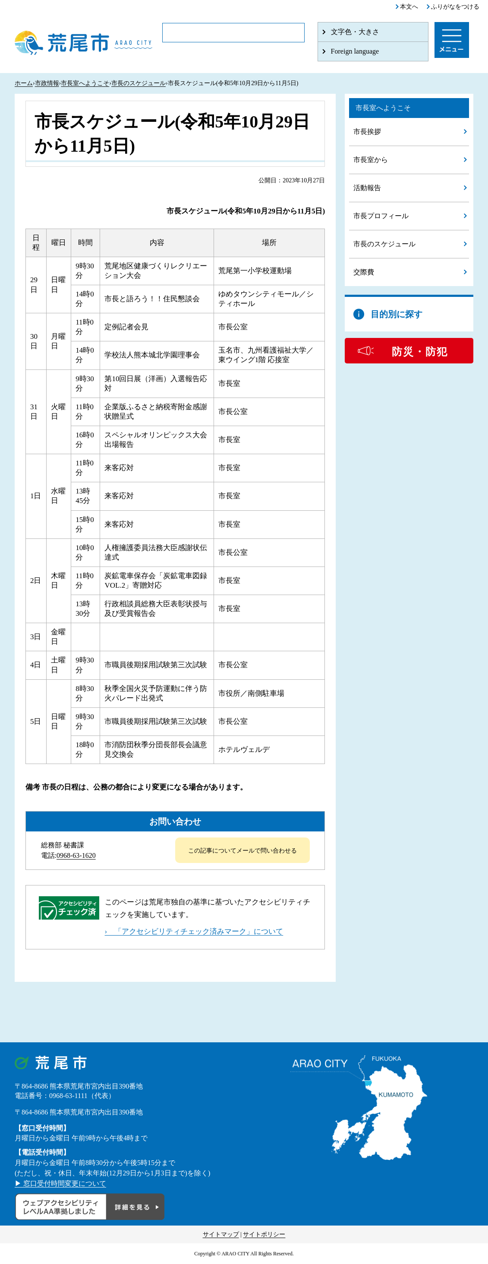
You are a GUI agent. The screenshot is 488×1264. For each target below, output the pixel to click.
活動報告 (367, 187)
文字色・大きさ (355, 31)
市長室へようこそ (85, 83)
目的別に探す (396, 314)
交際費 (363, 272)
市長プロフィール (381, 216)
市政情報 (47, 83)
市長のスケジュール (138, 83)
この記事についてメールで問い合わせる (242, 850)
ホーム (24, 83)
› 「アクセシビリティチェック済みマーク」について (194, 931)
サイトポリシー (264, 1234)
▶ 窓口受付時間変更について (60, 1183)
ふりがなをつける (455, 6)
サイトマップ (221, 1234)
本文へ (409, 6)
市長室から (370, 159)
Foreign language (355, 51)
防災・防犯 (420, 351)
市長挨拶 (367, 131)
